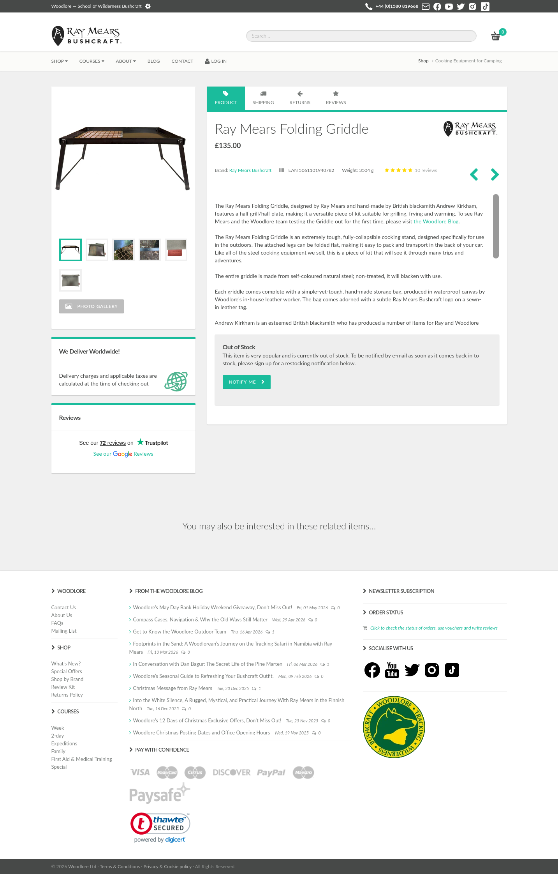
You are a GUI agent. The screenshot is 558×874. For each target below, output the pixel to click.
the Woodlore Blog (436, 221)
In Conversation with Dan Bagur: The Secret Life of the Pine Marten (208, 664)
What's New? (66, 663)
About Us (61, 615)
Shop (59, 61)
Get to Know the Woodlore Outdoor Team (180, 631)
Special (59, 767)
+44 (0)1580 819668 (397, 6)
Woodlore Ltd (82, 866)
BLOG (154, 61)
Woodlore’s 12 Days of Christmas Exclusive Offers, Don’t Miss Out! (207, 720)
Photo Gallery (91, 306)
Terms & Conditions (120, 866)
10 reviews (410, 170)
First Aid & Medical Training (81, 759)
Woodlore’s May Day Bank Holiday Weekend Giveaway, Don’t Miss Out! (212, 607)
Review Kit (63, 687)
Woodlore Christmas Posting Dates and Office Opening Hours (201, 732)
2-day (57, 735)
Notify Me (247, 382)
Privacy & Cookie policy (168, 866)
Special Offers (66, 671)
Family (58, 751)
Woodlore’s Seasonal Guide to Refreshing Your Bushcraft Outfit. (203, 676)
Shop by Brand (67, 679)
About (126, 61)
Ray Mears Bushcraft (250, 170)
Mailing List (64, 631)
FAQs (57, 623)
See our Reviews (123, 453)
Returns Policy (67, 695)
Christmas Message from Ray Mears (172, 688)
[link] (160, 827)
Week (57, 728)
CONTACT (183, 61)
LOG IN (216, 61)
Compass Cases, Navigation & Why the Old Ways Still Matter (200, 619)
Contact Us (63, 607)
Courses (91, 61)
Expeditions (64, 743)
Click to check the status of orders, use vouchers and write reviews (434, 628)
